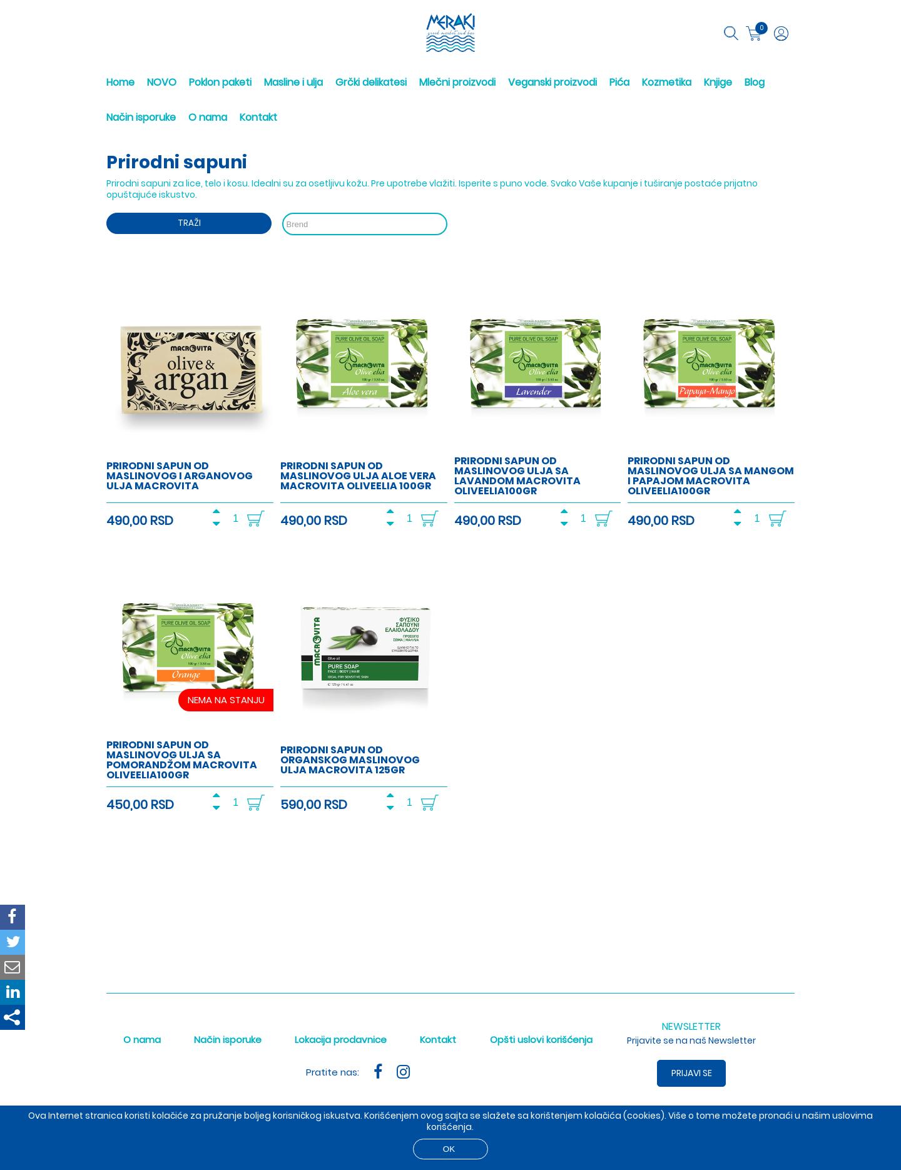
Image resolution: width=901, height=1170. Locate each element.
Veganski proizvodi (552, 82)
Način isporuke (141, 117)
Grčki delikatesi (371, 82)
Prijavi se (691, 1073)
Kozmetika (666, 82)
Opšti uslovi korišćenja (541, 1039)
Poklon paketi (220, 82)
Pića (619, 82)
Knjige (718, 82)
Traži (189, 223)
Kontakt (258, 117)
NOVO (161, 82)
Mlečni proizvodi (457, 82)
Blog (755, 82)
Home (120, 82)
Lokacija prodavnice (341, 1039)
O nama (207, 117)
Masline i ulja (293, 82)
